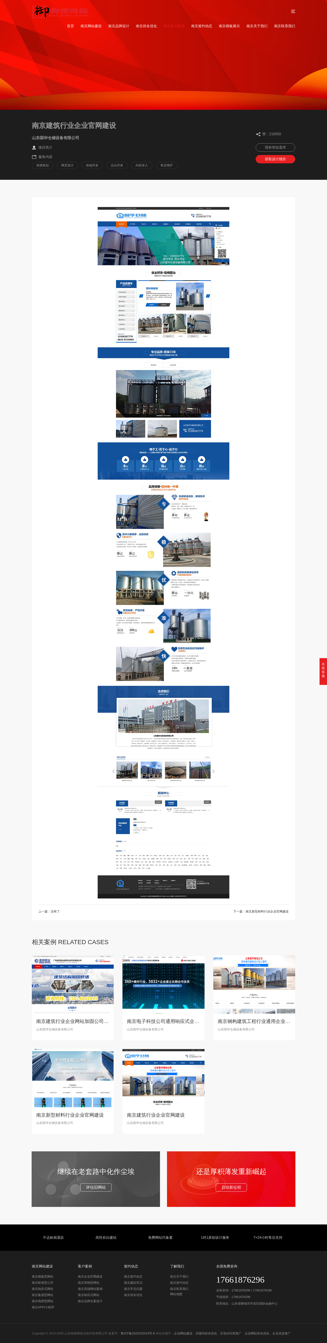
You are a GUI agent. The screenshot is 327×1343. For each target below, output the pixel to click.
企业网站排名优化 (257, 1333)
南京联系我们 (284, 26)
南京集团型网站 (42, 1295)
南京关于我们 (257, 26)
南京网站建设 (91, 26)
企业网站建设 (183, 1333)
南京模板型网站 (42, 1276)
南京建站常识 (133, 1282)
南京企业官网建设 (90, 1276)
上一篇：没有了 (49, 911)
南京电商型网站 (42, 1301)
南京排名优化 (146, 26)
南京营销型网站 (88, 1282)
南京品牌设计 (118, 26)
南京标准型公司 (42, 1282)
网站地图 (176, 1294)
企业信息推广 (281, 1333)
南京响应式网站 (42, 1289)
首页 (70, 26)
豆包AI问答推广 (230, 1333)
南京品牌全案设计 (90, 1301)
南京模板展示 (229, 26)
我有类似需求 (275, 147)
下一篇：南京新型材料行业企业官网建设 (261, 911)
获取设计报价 (275, 159)
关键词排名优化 (206, 1333)
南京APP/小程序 (43, 1307)
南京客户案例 (174, 26)
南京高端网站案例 (90, 1289)
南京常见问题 (133, 1289)
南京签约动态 (201, 26)
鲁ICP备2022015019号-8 (138, 1333)
